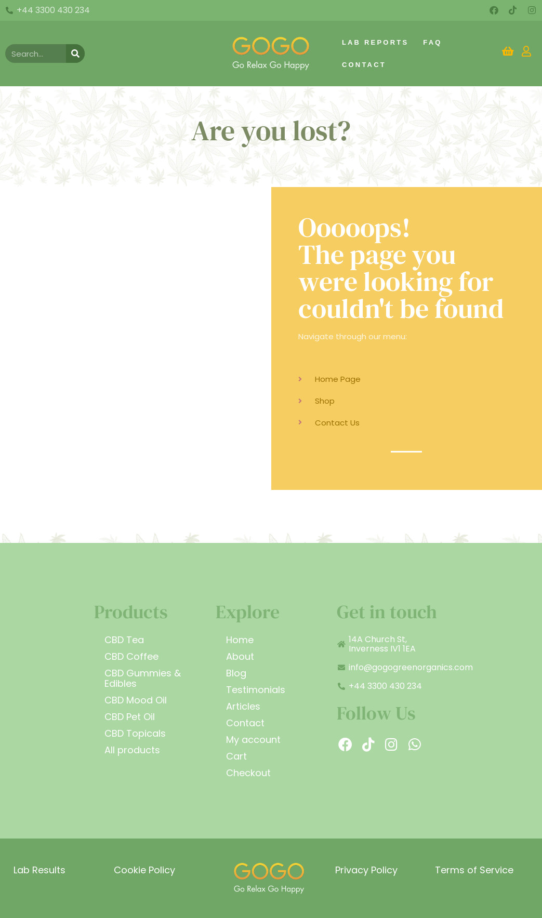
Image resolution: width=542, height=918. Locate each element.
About (240, 656)
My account (253, 739)
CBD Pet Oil (129, 716)
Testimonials (255, 689)
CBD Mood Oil (135, 700)
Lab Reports (375, 42)
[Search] (75, 53)
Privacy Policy (366, 869)
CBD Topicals (135, 733)
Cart (236, 756)
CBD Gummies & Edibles (142, 678)
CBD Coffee (131, 656)
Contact (364, 65)
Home (240, 639)
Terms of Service (474, 869)
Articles (243, 706)
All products (132, 749)
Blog (236, 673)
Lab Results (39, 869)
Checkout (248, 772)
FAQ (432, 42)
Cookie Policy (144, 869)
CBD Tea (124, 639)
